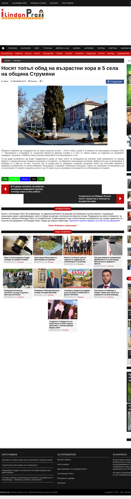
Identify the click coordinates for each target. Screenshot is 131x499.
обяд (5, 179)
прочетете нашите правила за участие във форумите (94, 211)
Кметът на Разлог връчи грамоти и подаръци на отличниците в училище (75, 250)
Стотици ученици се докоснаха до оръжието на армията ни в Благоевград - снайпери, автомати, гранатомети (27, 479)
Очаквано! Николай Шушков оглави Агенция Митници (46, 282)
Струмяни (79, 53)
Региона (12, 48)
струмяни (14, 179)
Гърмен (59, 53)
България (25, 48)
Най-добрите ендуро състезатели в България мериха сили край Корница (26, 471)
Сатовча (68, 53)
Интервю (89, 48)
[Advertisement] (102, 25)
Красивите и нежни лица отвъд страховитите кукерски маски (27, 460)
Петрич (101, 53)
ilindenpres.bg (5, 496)
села (33, 179)
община (25, 179)
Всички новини (63, 460)
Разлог (37, 53)
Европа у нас (62, 48)
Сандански (91, 53)
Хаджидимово (123, 53)
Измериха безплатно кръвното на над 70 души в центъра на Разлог (16, 283)
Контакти (54, 3)
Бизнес (76, 48)
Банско (28, 53)
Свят (36, 48)
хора (41, 179)
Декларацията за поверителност (70, 470)
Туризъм (47, 48)
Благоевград (6, 53)
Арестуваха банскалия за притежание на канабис (45, 249)
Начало (5, 3)
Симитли (18, 53)
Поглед (101, 48)
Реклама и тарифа (38, 3)
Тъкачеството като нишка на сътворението (19, 465)
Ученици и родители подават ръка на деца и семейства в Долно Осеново (77, 283)
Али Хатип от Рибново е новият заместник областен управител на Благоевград (106, 283)
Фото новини (68, 3)
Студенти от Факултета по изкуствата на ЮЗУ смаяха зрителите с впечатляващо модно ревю (61, 315)
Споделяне (115, 82)
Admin (4, 81)
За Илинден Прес (19, 3)
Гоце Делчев (48, 53)
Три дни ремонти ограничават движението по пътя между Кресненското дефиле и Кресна (107, 251)
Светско (113, 48)
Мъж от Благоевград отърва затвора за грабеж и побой (16, 249)
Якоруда (110, 53)
